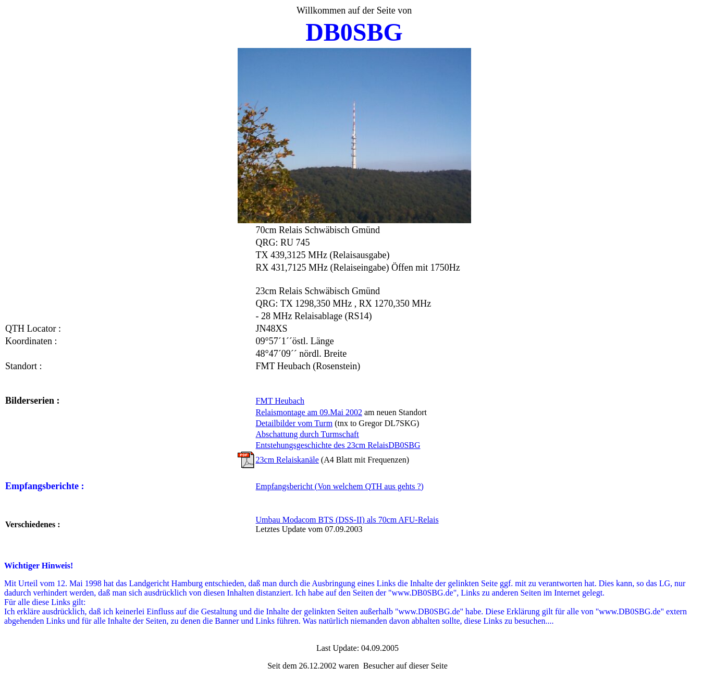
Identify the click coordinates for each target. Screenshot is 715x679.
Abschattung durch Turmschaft (307, 434)
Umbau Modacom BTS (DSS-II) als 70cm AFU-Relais (347, 519)
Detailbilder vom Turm (294, 423)
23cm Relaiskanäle (287, 459)
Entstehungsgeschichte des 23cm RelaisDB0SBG (338, 445)
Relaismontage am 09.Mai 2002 (309, 412)
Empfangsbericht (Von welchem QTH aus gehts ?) (340, 486)
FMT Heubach (280, 400)
